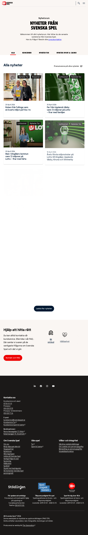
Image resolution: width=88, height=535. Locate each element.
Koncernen (26, 53)
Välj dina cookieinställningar (69, 444)
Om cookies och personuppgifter (71, 447)
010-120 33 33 (8, 408)
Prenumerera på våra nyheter (68, 66)
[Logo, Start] (7, 3)
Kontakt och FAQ (13, 358)
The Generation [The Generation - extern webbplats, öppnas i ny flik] (28, 525)
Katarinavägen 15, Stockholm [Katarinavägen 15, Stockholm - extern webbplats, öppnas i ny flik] (14, 434)
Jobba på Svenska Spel (12, 456)
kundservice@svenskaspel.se (14, 420)
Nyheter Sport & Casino (67, 53)
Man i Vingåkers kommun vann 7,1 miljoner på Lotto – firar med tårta (16, 158)
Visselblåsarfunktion (66, 451)
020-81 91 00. (20, 505)
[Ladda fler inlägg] (44, 308)
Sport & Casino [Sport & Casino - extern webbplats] (36, 447)
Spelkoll (6, 466)
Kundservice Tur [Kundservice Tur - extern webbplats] (9, 422)
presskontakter (55, 39)
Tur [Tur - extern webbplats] (32, 444)
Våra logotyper (9, 454)
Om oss (6, 444)
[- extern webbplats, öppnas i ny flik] (35, 386)
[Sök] (79, 3)
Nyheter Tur (44, 53)
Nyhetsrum (8, 451)
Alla (13, 53)
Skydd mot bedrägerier (12, 468)
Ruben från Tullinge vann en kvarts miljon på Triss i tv (18, 108)
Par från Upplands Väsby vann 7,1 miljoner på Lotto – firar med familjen (58, 110)
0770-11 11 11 (8, 404)
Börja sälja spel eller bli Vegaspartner (12, 448)
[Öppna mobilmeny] (84, 3)
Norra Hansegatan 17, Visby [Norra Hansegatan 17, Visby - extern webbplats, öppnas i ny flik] (13, 431)
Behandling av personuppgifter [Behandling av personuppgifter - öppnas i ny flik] (70, 449)
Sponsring (7, 461)
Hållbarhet (7, 463)
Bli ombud (51, 342)
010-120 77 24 (8, 413)
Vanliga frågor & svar (11, 459)
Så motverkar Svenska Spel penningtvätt (13, 472)
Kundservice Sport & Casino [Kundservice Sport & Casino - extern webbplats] (14, 425)
